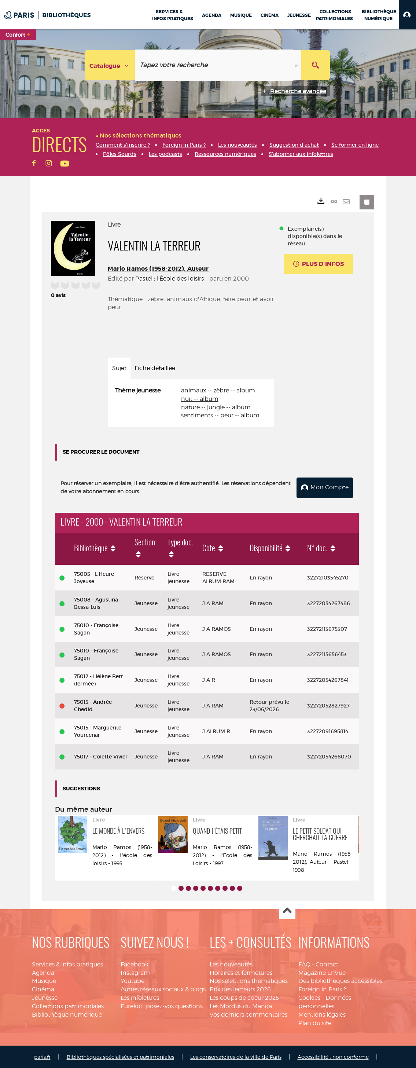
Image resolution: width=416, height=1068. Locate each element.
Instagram (135, 972)
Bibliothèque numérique (67, 1013)
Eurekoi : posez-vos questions (162, 1005)
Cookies (309, 997)
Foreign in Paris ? (322, 988)
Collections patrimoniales (68, 1005)
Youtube (132, 980)
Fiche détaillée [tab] (155, 368)
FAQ (304, 963)
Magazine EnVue (322, 972)
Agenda (43, 972)
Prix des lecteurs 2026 (240, 988)
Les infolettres (140, 997)
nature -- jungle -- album (216, 407)
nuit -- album (199, 398)
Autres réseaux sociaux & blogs (163, 988)
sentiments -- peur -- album (220, 415)
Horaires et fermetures (241, 972)
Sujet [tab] (119, 368)
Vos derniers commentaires (248, 1013)
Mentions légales (322, 1013)
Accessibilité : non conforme (333, 1056)
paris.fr (42, 1056)
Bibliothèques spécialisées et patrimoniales (120, 1056)
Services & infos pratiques (67, 963)
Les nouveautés (231, 963)
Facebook (134, 963)
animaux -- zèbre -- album (218, 390)
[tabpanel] (191, 403)
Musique (44, 980)
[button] (407, 14)
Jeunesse (45, 997)
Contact (327, 963)
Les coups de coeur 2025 (244, 997)
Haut (287, 910)
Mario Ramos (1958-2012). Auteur (158, 269)
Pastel (143, 278)
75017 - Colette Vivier (101, 756)
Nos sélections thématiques (249, 980)
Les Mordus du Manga (241, 1005)
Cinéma (43, 988)
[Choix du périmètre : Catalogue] (110, 65)
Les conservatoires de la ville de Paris (235, 1056)
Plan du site (314, 1022)
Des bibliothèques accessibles (340, 980)
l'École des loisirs (180, 278)
